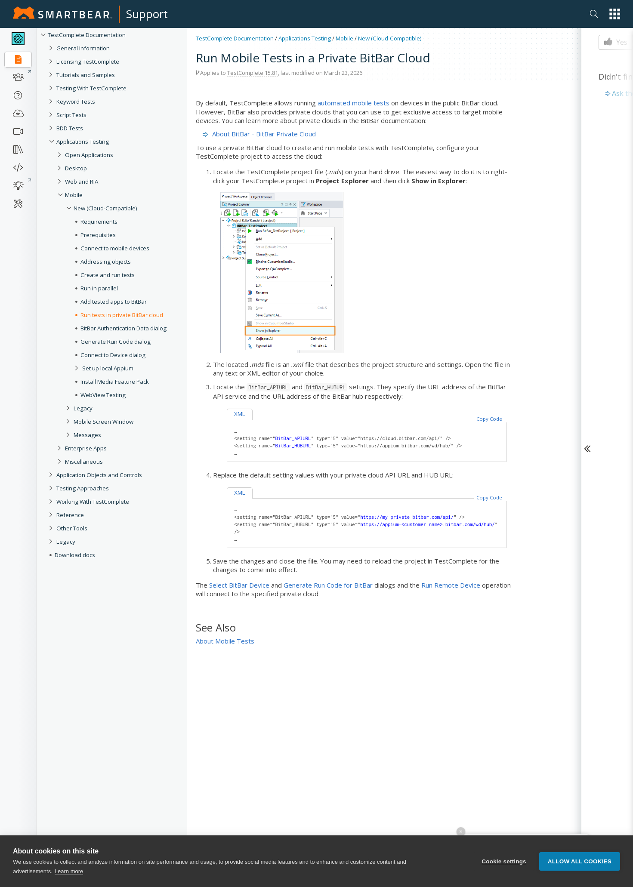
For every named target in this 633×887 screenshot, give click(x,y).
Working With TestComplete (92, 501)
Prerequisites (98, 235)
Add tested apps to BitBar (113, 301)
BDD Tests (69, 128)
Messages (87, 435)
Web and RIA (81, 181)
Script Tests (71, 115)
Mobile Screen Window (103, 421)
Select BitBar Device (239, 585)
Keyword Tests (75, 101)
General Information (83, 48)
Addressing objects (105, 261)
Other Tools (71, 528)
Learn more (69, 873)
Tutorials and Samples (85, 75)
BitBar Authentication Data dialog (123, 328)
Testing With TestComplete (91, 88)
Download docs (75, 555)
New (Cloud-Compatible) (105, 208)
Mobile (74, 195)
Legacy (83, 408)
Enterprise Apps (86, 448)
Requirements (98, 221)
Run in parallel (99, 288)
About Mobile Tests (225, 641)
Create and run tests (107, 275)
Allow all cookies (579, 862)
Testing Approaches (82, 488)
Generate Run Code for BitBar (328, 585)
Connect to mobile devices (114, 248)
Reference (70, 515)
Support (147, 14)
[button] (614, 14)
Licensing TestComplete (87, 61)
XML (239, 414)
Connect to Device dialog (112, 355)
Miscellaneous (84, 461)
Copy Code (489, 419)
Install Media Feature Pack (114, 381)
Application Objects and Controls (99, 475)
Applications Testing (82, 141)
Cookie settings (504, 862)
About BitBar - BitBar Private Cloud (264, 133)
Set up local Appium (107, 368)
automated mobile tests (353, 103)
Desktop (76, 168)
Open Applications (89, 155)
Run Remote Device (450, 585)
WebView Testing (103, 395)
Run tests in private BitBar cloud (121, 315)
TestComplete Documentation (87, 35)
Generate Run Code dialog (115, 341)
